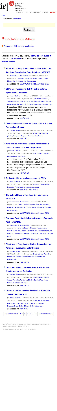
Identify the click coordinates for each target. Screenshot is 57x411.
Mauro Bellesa (15, 96)
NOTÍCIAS (24, 118)
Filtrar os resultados (40, 56)
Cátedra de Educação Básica (17, 303)
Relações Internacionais (41, 184)
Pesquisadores (20, 187)
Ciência (28, 207)
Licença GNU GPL (23, 326)
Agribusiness (37, 99)
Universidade (31, 81)
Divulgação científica (35, 280)
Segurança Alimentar (40, 104)
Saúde (34, 207)
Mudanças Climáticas (38, 233)
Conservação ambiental (22, 233)
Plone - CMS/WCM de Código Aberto (15, 324)
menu (3, 15)
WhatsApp (45, 12)
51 (36, 314)
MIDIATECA (25, 84)
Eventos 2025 (43, 84)
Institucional (30, 187)
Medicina (10, 210)
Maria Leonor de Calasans (19, 75)
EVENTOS (24, 139)
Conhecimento (21, 81)
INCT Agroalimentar (38, 101)
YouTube (29, 12)
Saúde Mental (37, 133)
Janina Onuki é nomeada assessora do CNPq (26, 178)
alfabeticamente (8, 61)
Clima (9, 236)
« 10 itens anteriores (11, 314)
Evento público (38, 254)
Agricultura (29, 104)
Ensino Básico (24, 306)
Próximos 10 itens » (46, 314)
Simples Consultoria (29, 329)
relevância (16, 59)
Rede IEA (34, 190)
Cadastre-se (20, 12)
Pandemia (23, 280)
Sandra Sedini (15, 130)
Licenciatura (45, 300)
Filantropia (33, 78)
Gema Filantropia (28, 257)
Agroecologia (12, 104)
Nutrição (45, 99)
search (53, 15)
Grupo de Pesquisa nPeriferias (31, 136)
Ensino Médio (34, 306)
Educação (36, 300)
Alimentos (20, 104)
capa (27, 78)
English (52, 12)
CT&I (26, 283)
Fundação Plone (44, 324)
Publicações (22, 156)
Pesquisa (21, 78)
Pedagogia (40, 303)
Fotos (33, 84)
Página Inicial (17, 18)
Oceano (50, 233)
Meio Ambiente (25, 101)
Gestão (40, 78)
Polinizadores (12, 156)
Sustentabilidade (13, 101)
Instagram (36, 12)
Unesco (20, 228)
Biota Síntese (37, 153)
